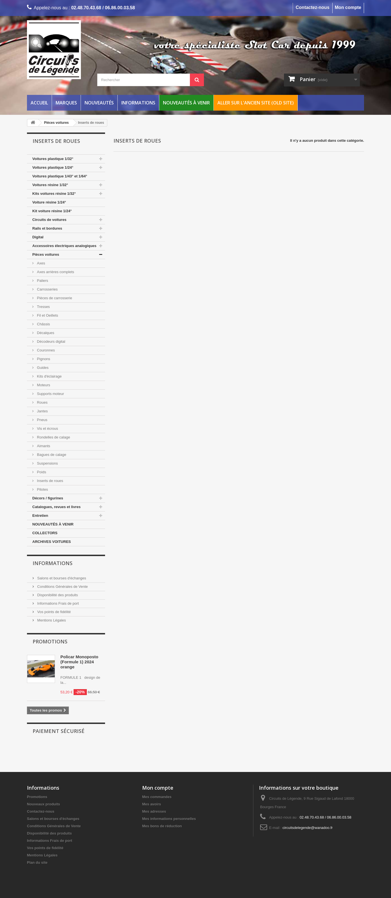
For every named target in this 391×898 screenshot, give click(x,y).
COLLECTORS (44, 533)
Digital (38, 237)
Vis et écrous (47, 428)
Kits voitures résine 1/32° (54, 193)
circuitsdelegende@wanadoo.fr (308, 828)
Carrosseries (47, 289)
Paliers (42, 280)
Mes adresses (154, 811)
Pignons (43, 359)
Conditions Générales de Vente (62, 586)
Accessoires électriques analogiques (64, 246)
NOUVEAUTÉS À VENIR (53, 524)
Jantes (42, 411)
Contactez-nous (312, 7)
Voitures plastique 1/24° (52, 167)
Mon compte (348, 7)
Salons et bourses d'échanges (61, 578)
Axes (40, 263)
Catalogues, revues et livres (56, 507)
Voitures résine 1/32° (50, 185)
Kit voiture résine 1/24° (52, 211)
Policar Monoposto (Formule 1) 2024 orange (79, 661)
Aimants (43, 446)
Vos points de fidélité (53, 612)
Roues (41, 402)
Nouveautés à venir (186, 103)
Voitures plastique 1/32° (52, 159)
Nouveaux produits (43, 804)
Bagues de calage (51, 455)
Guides (42, 367)
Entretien (40, 515)
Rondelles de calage (53, 437)
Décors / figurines (47, 498)
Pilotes (42, 489)
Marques (66, 103)
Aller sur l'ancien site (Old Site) (255, 103)
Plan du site (37, 862)
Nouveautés (99, 103)
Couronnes (45, 350)
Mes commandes (157, 797)
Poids (41, 472)
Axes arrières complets (55, 272)
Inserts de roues (49, 481)
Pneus (41, 420)
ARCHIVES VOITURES (51, 542)
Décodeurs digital (50, 341)
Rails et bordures (47, 228)
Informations (138, 103)
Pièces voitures (45, 254)
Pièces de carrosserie (54, 298)
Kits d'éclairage (49, 376)
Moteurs (43, 385)
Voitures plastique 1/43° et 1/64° (59, 176)
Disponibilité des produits (57, 595)
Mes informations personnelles (169, 819)
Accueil (39, 103)
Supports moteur (50, 394)
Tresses (43, 307)
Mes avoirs (151, 804)
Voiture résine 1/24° (49, 202)
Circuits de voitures (49, 220)
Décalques (45, 333)
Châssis (43, 324)
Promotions (50, 641)
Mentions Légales (51, 620)
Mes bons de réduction (162, 826)
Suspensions (47, 463)
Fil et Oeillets (47, 315)
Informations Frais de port (57, 603)
